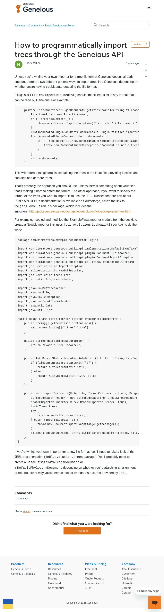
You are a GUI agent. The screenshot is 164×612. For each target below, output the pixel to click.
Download (54, 580)
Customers (128, 571)
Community (35, 25)
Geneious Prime (21, 566)
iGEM (88, 585)
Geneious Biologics (23, 571)
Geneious (20, 25)
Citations (127, 576)
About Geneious (132, 566)
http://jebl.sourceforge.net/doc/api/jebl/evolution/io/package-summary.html (80, 210)
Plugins (52, 576)
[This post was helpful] (146, 64)
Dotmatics (128, 580)
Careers (127, 585)
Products (17, 561)
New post (82, 528)
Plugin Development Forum (60, 25)
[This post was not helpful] (146, 76)
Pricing (89, 571)
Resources (55, 561)
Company (128, 561)
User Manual (56, 585)
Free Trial (91, 566)
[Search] (120, 25)
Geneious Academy (60, 571)
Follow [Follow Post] (137, 44)
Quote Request (94, 576)
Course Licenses (95, 580)
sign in (26, 508)
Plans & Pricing (96, 561)
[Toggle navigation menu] (149, 8)
